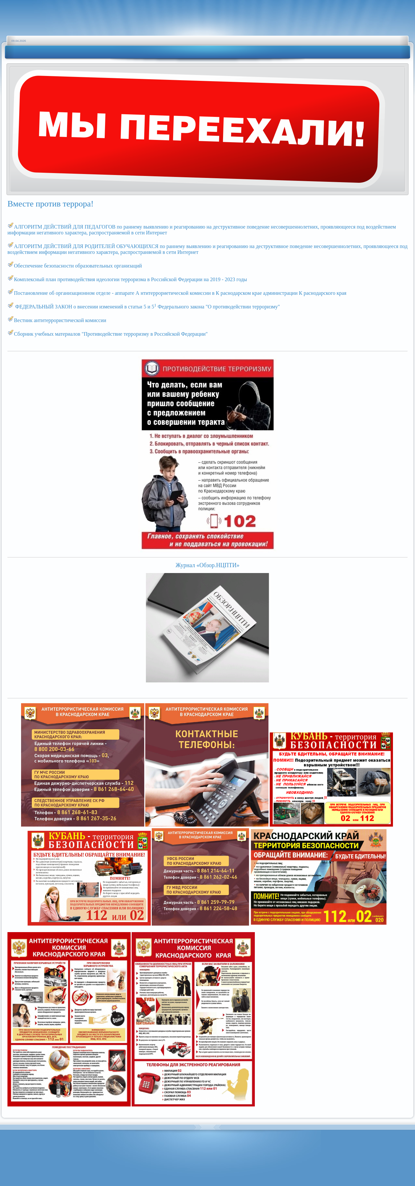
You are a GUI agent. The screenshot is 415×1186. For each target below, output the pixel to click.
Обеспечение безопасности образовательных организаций (78, 265)
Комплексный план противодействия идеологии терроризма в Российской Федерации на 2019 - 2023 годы (130, 279)
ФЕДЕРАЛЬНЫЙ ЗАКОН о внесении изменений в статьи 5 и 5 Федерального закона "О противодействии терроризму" (147, 306)
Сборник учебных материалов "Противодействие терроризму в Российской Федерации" (111, 334)
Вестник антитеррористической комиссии (60, 320)
